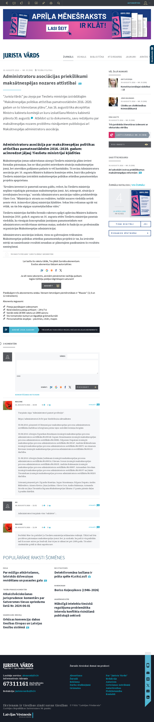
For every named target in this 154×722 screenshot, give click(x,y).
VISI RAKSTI (129, 144)
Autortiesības (113, 688)
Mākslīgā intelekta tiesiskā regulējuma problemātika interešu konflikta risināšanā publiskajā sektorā (74, 609)
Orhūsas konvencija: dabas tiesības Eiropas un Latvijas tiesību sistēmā (22, 623)
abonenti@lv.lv (30, 675)
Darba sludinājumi (80, 684)
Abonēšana (76, 675)
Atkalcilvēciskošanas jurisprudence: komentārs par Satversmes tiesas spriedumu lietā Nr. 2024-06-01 (24, 600)
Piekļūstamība (114, 691)
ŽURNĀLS (68, 56)
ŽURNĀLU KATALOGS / (127, 184)
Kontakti (111, 694)
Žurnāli (74, 678)
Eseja (5, 568)
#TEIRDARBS (115, 56)
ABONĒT (48, 286)
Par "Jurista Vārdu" (117, 675)
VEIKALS (81, 56)
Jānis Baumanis (127, 98)
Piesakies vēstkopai (129, 233)
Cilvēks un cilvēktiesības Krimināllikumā (133, 107)
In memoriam (59, 585)
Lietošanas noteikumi (118, 684)
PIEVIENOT (83, 387)
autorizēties (134, 3)
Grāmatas (75, 688)
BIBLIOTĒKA (97, 56)
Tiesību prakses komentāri (15, 589)
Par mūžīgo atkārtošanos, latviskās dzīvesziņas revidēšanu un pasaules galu (23, 576)
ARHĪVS (144, 56)
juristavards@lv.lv (25, 691)
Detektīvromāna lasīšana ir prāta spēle (73, 574)
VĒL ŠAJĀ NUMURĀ (118, 71)
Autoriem (111, 681)
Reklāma (75, 681)
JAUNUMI (131, 56)
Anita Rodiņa (126, 79)
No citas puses (61, 568)
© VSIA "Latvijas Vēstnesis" (85, 705)
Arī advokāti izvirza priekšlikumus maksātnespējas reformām (126, 171)
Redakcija (111, 678)
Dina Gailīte (114, 117)
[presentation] (83, 379)
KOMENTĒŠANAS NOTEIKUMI (27, 395)
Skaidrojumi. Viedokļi (12, 615)
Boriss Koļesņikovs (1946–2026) (76, 590)
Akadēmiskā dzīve (61, 599)
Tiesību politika (44, 70)
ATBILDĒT (92, 405)
